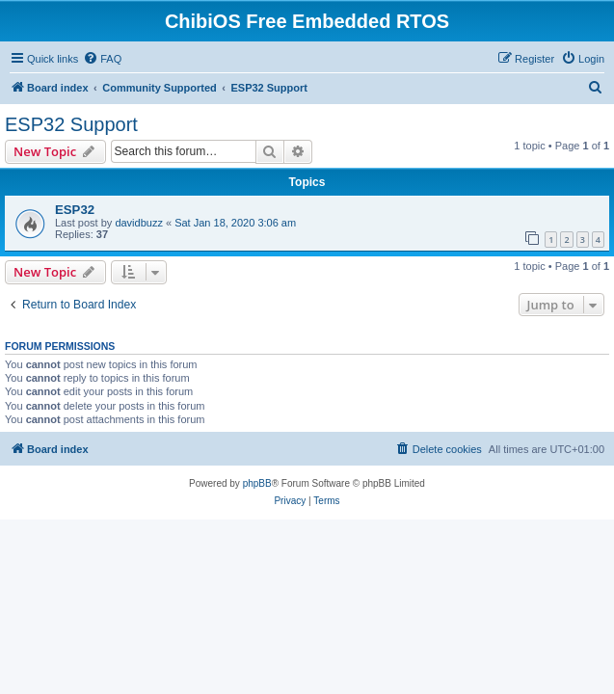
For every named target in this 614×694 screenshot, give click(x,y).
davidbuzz (139, 222)
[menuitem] (102, 58)
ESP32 (74, 209)
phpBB (257, 483)
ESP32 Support (71, 124)
